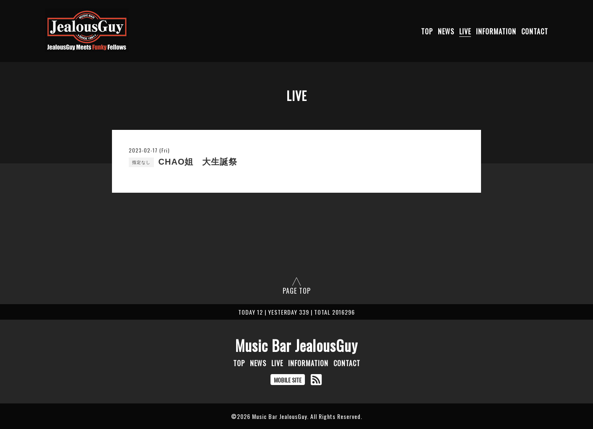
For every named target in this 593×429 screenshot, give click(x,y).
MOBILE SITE (288, 379)
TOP (427, 31)
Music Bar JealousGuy (296, 345)
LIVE (465, 31)
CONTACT (534, 31)
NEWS (446, 31)
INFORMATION (496, 31)
